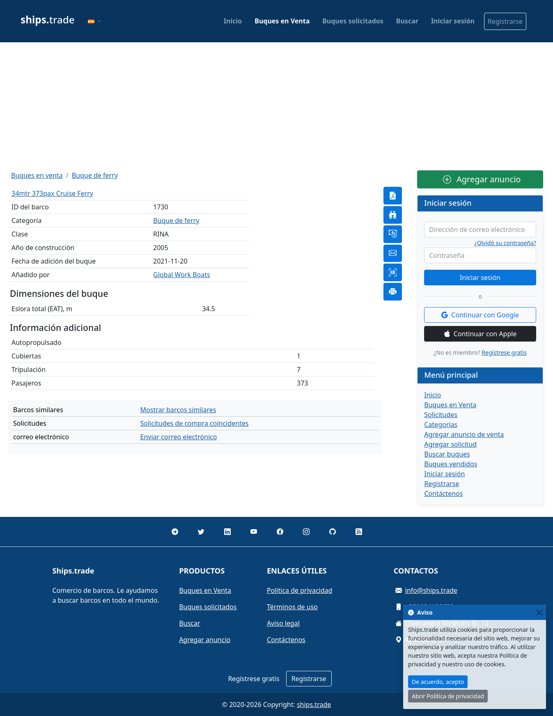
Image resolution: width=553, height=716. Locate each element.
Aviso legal (283, 623)
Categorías (440, 424)
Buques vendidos (450, 463)
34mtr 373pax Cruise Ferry (52, 193)
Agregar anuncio (482, 179)
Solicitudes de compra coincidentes (194, 423)
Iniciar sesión (453, 20)
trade (48, 19)
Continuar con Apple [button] (480, 333)
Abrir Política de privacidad (448, 696)
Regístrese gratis (504, 352)
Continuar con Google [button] (480, 314)
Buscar (407, 20)
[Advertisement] (276, 106)
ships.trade (314, 704)
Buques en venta (37, 175)
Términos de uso (292, 606)
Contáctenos (443, 493)
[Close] (539, 612)
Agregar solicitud (450, 444)
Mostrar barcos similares (178, 409)
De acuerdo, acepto (438, 682)
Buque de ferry (95, 175)
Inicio (233, 20)
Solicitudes (440, 414)
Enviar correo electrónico (178, 436)
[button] (94, 21)
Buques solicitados (352, 20)
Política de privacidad (300, 590)
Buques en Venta (282, 20)
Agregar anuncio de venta (464, 434)
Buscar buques (447, 454)
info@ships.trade (431, 590)
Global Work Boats (181, 274)
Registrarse (505, 21)
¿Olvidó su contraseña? (506, 243)
